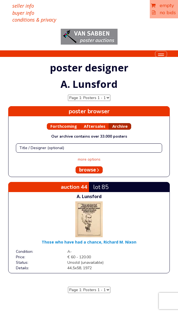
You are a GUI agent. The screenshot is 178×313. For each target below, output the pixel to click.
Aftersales (94, 126)
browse (89, 170)
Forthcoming (63, 126)
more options (89, 159)
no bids (164, 12)
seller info (23, 5)
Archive (120, 126)
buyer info (23, 13)
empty (162, 5)
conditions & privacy (34, 19)
